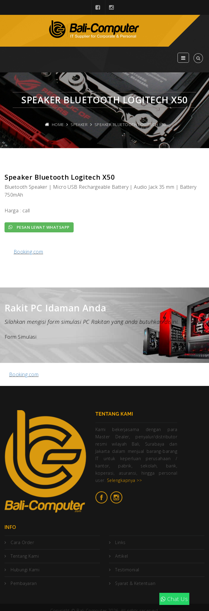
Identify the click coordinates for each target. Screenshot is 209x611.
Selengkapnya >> (124, 480)
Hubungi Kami (25, 570)
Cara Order (22, 542)
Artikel (121, 556)
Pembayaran (24, 583)
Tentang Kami (25, 556)
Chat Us (174, 599)
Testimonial (127, 570)
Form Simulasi (20, 337)
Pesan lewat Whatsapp (39, 227)
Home (58, 124)
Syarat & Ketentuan (135, 583)
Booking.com (28, 251)
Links (120, 542)
